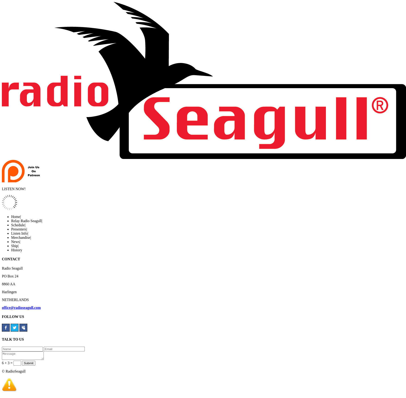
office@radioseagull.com (21, 308)
